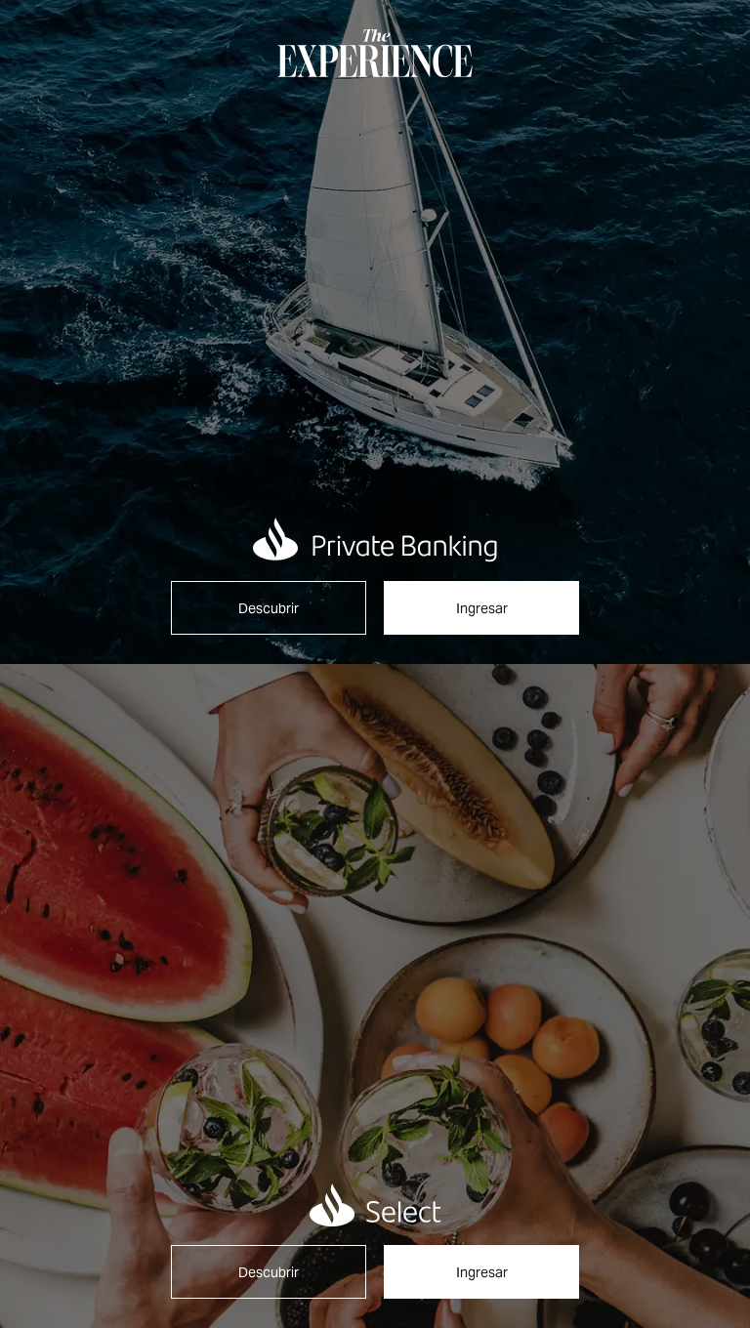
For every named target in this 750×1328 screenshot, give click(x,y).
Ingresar (482, 608)
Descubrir (268, 608)
